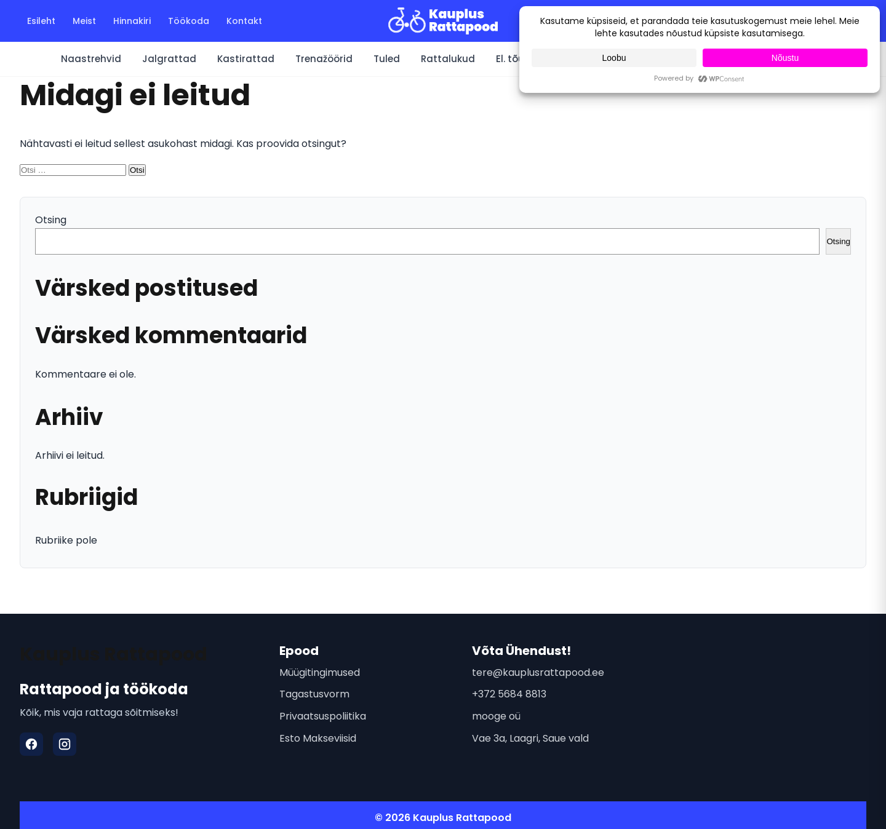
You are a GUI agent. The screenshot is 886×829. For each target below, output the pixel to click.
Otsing (50, 220)
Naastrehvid (91, 58)
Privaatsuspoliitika (322, 716)
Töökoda (188, 21)
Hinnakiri (132, 21)
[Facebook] (31, 744)
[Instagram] (64, 744)
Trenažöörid (324, 58)
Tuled (386, 58)
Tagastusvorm (314, 694)
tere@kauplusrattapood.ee (538, 672)
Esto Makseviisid (317, 738)
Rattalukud (448, 58)
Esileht (41, 21)
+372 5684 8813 (509, 694)
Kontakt (244, 21)
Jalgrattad (169, 58)
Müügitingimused (319, 672)
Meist (84, 21)
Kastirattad (245, 58)
